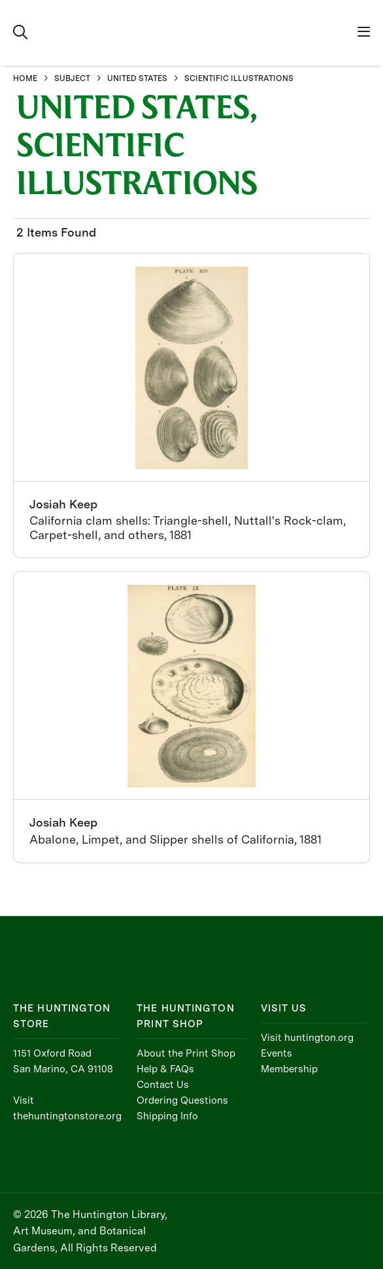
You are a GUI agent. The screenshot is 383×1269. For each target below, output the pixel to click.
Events (276, 1053)
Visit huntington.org (307, 1038)
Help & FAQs (165, 1069)
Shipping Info (167, 1116)
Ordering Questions (182, 1100)
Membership (289, 1069)
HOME (25, 78)
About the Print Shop (186, 1053)
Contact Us (163, 1085)
